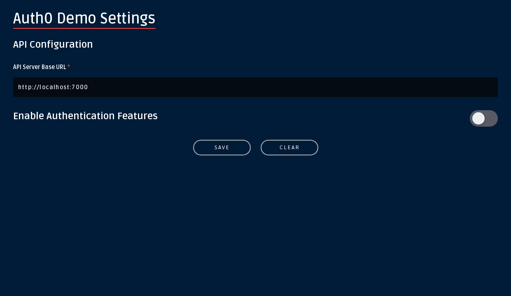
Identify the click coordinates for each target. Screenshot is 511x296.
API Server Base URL (41, 67)
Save (221, 147)
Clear (289, 147)
